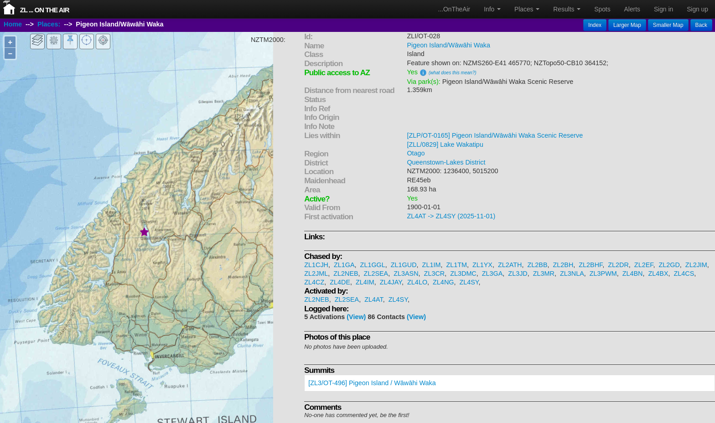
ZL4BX (658, 273)
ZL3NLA (572, 273)
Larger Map (627, 25)
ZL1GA (344, 264)
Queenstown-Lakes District (446, 162)
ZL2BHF (590, 264)
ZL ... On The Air (44, 10)
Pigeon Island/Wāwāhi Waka (448, 45)
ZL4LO (417, 282)
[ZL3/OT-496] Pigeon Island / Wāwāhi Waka (371, 383)
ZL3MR (543, 273)
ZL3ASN (406, 273)
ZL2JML (316, 273)
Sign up (697, 9)
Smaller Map (668, 25)
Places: (48, 24)
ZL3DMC (463, 273)
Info (492, 9)
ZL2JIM (696, 264)
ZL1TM (456, 264)
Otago (416, 153)
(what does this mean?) (453, 72)
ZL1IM (431, 264)
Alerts (632, 9)
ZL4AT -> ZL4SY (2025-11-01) (451, 216)
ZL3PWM (603, 273)
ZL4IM (365, 282)
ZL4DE (340, 282)
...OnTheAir (454, 9)
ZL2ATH (510, 264)
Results (566, 9)
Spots (602, 9)
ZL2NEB (345, 273)
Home (13, 24)
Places (526, 9)
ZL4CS (684, 273)
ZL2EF (643, 264)
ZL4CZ (314, 282)
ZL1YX (482, 264)
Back (701, 25)
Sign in (663, 9)
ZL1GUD (404, 264)
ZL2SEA (376, 273)
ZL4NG (443, 282)
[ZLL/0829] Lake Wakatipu (445, 144)
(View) (356, 316)
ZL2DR (618, 264)
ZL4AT (373, 299)
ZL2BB (537, 264)
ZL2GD (668, 264)
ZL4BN (632, 273)
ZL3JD (517, 273)
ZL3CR (434, 273)
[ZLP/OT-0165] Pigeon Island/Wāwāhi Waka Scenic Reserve (495, 135)
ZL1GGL (372, 264)
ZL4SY (468, 282)
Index (594, 25)
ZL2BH (563, 264)
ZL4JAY (391, 282)
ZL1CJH (316, 264)
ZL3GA (492, 273)
